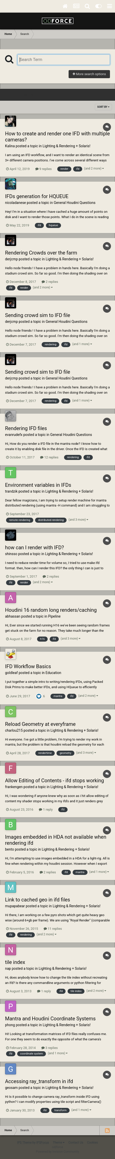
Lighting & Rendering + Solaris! (67, 146)
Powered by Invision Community (57, 1151)
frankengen (14, 787)
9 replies (43, 169)
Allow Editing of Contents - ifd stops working (54, 780)
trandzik (11, 491)
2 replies (50, 282)
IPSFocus (42, 1142)
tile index (15, 962)
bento (9, 849)
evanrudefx (13, 435)
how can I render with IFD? (34, 547)
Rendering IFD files (26, 428)
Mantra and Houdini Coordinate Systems (50, 1019)
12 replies (49, 457)
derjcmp (11, 259)
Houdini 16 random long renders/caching (51, 610)
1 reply (46, 809)
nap (8, 968)
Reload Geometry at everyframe (40, 724)
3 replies (49, 1048)
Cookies (92, 1142)
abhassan (12, 616)
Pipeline (54, 616)
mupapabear (15, 906)
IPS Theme (24, 1142)
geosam (11, 1088)
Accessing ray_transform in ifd (39, 1081)
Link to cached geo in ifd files (37, 900)
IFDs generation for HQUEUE (36, 196)
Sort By (103, 107)
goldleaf (11, 673)
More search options (89, 74)
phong (10, 1025)
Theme (59, 1142)
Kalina (10, 146)
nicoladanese (15, 203)
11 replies (53, 929)
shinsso (11, 554)
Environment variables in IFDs (38, 485)
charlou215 (14, 730)
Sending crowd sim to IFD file (37, 315)
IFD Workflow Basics (28, 666)
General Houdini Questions (75, 203)
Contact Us (75, 1142)
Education (53, 673)
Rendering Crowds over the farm (41, 253)
